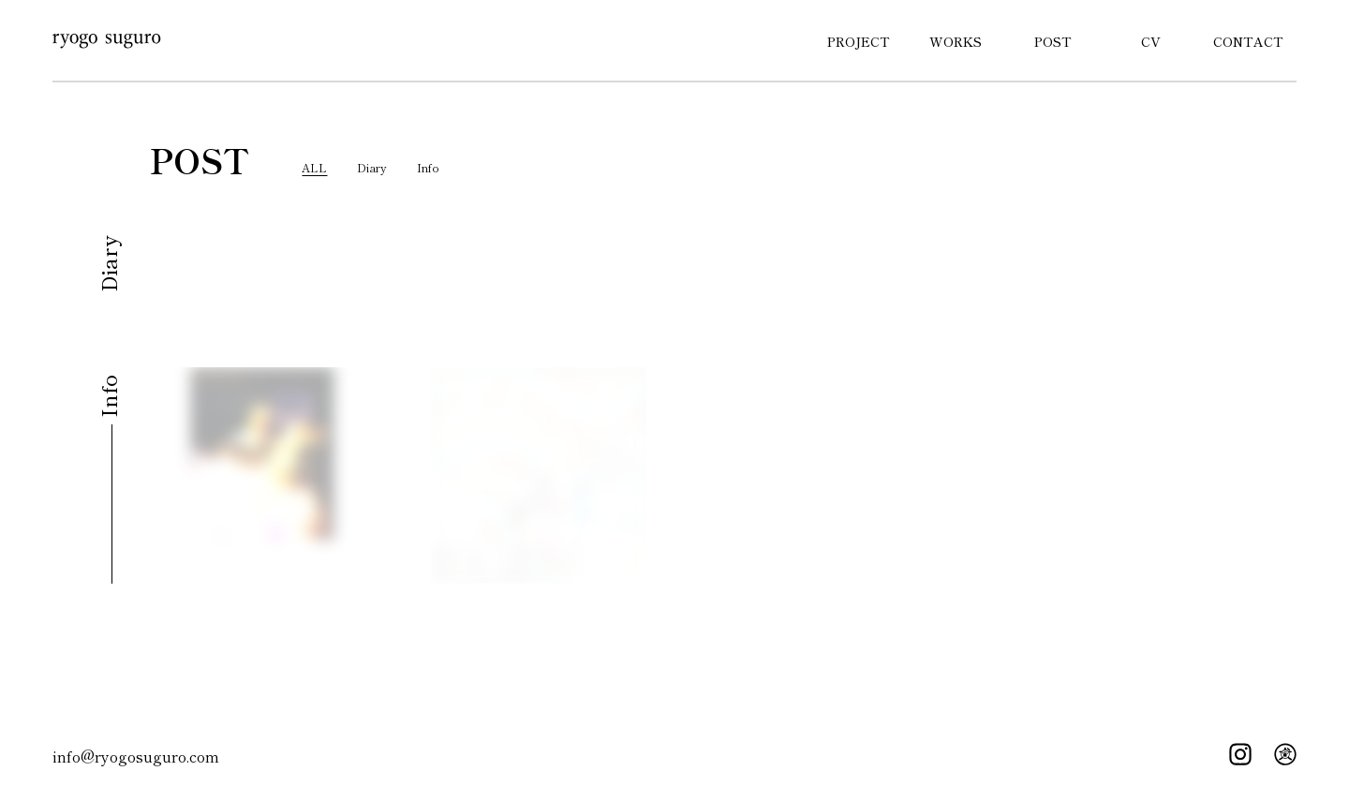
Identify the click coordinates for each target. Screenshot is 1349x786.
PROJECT (858, 41)
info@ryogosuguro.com (135, 756)
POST (1053, 41)
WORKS (955, 41)
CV (1151, 41)
